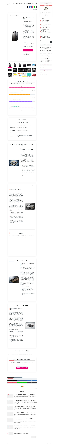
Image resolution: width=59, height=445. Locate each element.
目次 (42, 18)
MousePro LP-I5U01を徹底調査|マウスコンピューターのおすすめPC (46, 61)
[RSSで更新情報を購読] (23, 386)
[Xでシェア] (27, 7)
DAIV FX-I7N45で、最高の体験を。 (46, 37)
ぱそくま (46, 10)
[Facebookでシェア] (29, 7)
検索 (40, 40)
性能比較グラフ (43, 30)
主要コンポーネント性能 (44, 21)
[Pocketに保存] (33, 7)
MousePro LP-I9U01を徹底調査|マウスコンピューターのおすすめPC (46, 48)
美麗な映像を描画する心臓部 (45, 29)
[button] (36, 7)
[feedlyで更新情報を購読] (21, 386)
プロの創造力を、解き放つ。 (45, 20)
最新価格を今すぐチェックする (22, 367)
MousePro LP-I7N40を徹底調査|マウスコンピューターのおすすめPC (46, 54)
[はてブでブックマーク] (31, 7)
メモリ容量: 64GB (43, 31)
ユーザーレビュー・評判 (44, 36)
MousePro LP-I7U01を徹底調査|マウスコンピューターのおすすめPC (46, 51)
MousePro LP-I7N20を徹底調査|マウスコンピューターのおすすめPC (46, 58)
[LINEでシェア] (34, 7)
